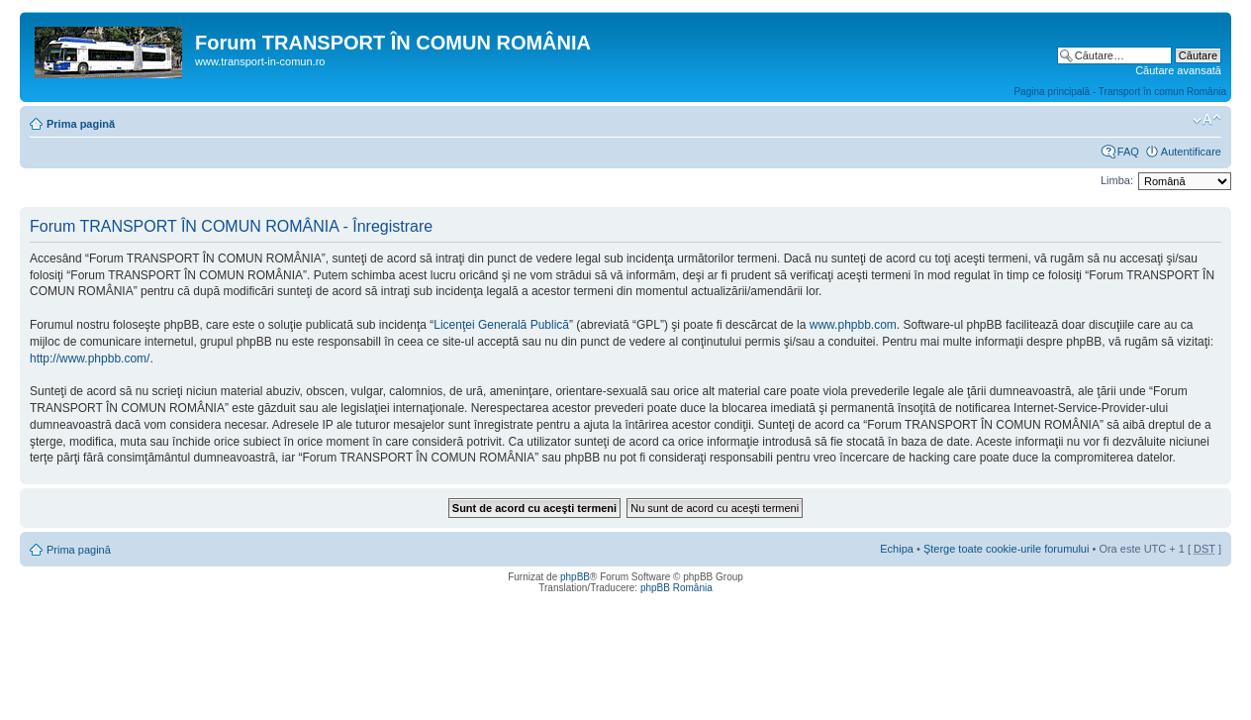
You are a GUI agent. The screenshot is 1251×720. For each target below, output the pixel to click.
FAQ (1128, 151)
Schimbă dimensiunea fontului (1207, 120)
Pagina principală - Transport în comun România (1119, 91)
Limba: (1117, 180)
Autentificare (1191, 151)
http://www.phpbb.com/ (89, 358)
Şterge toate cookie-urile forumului (1006, 549)
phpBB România (676, 587)
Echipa (897, 549)
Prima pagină (81, 124)
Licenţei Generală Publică (501, 325)
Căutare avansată (1178, 70)
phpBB (575, 576)
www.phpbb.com (853, 325)
